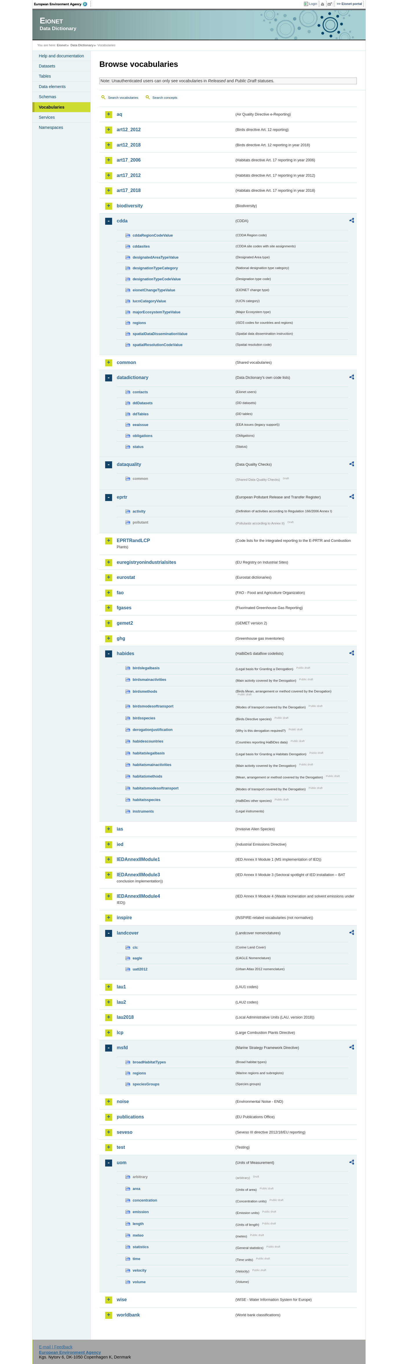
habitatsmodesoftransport (156, 788)
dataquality (129, 464)
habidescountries (148, 741)
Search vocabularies (123, 97)
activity (139, 511)
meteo (138, 1235)
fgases (124, 607)
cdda (122, 220)
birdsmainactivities (149, 679)
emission (141, 1212)
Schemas (47, 96)
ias (120, 829)
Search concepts (164, 97)
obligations (142, 436)
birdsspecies (144, 718)
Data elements (52, 86)
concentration (145, 1200)
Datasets (47, 66)
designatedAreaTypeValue (155, 257)
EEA (62, 4)
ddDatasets (143, 403)
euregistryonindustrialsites (146, 562)
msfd (122, 1047)
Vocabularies (52, 107)
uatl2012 (140, 969)
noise (123, 1101)
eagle (137, 958)
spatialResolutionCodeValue (157, 345)
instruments (143, 811)
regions (139, 323)
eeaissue (140, 425)
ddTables (141, 414)
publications (130, 1116)
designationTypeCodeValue (157, 279)
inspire (124, 917)
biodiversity (130, 205)
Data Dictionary (81, 45)
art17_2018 (129, 190)
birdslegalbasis (146, 668)
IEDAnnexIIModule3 (138, 874)
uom (122, 1162)
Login (313, 4)
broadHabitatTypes (149, 1062)
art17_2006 (129, 160)
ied (120, 844)
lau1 (121, 986)
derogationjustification (153, 729)
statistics (141, 1247)
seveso (124, 1132)
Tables (45, 76)
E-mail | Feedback (55, 1347)
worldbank (128, 1314)
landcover (128, 932)
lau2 (121, 1002)
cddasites (141, 246)
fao (120, 592)
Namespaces (51, 127)
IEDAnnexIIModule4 (138, 896)
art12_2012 (129, 129)
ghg (121, 638)
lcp (120, 1032)
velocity (140, 1270)
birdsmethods (145, 691)
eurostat (126, 577)
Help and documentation (61, 56)
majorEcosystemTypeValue (156, 312)
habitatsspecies (146, 800)
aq (119, 114)
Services (47, 117)
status (138, 447)
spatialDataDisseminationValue (160, 334)
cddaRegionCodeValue (153, 235)
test (121, 1147)
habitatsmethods (147, 776)
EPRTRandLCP (133, 540)
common (126, 362)
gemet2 (125, 623)
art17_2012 (129, 175)
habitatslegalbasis (149, 753)
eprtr (122, 497)
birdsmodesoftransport (153, 706)
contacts (140, 392)
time (136, 1259)
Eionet (61, 45)
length (138, 1224)
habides (125, 653)
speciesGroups (146, 1084)
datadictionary (132, 377)
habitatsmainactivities (152, 765)
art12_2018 (129, 144)
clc (135, 947)
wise (122, 1299)
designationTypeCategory (155, 268)
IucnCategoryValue (149, 301)
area (136, 1188)
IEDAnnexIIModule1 (138, 859)
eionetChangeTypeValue (154, 290)
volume (139, 1282)
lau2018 (125, 1017)
